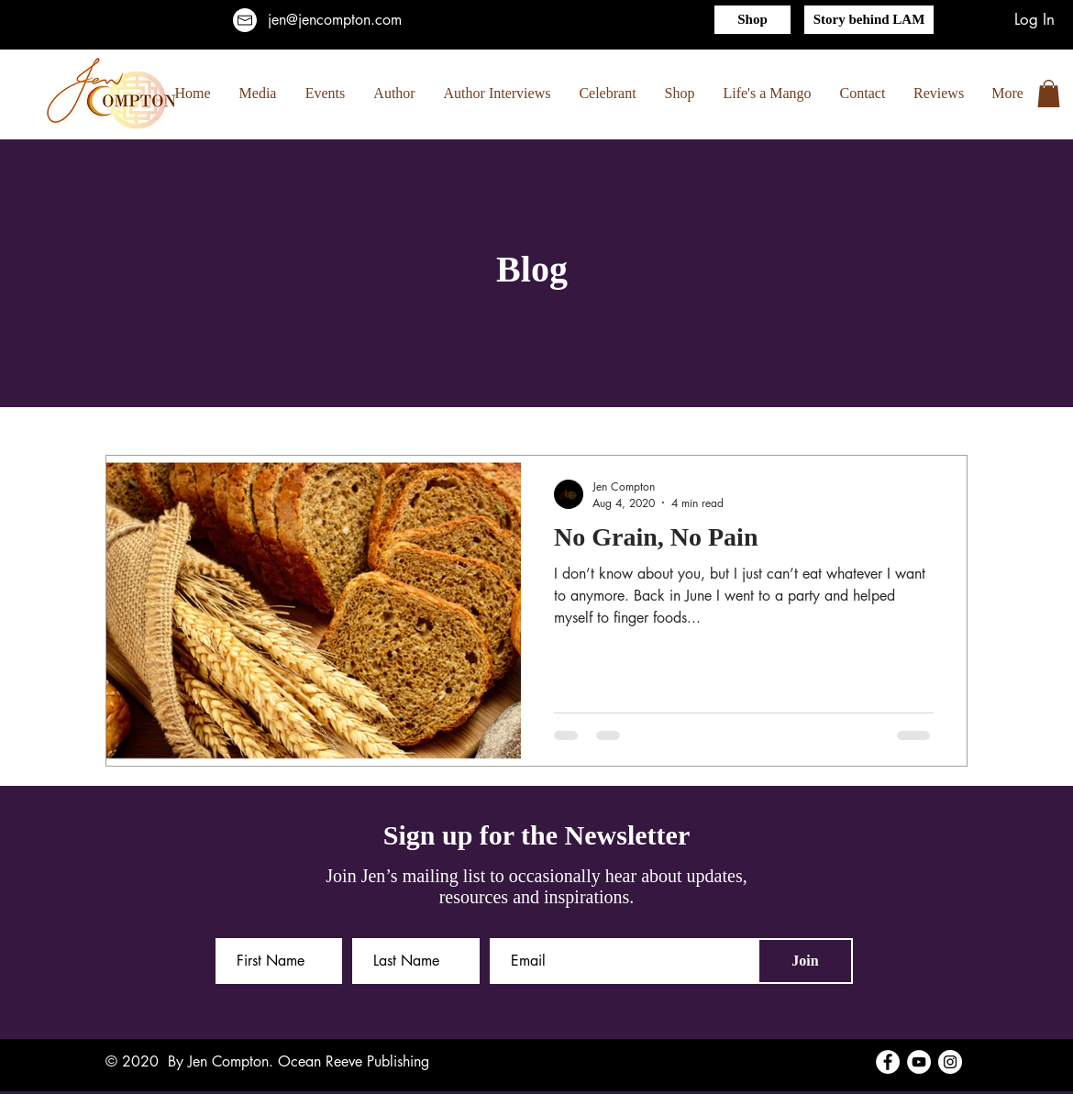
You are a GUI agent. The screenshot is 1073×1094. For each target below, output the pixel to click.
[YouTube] (919, 1062)
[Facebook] (888, 1062)
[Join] (805, 961)
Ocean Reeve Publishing (353, 1061)
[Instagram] (950, 1062)
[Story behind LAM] (869, 20)
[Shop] (752, 20)
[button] (1048, 93)
